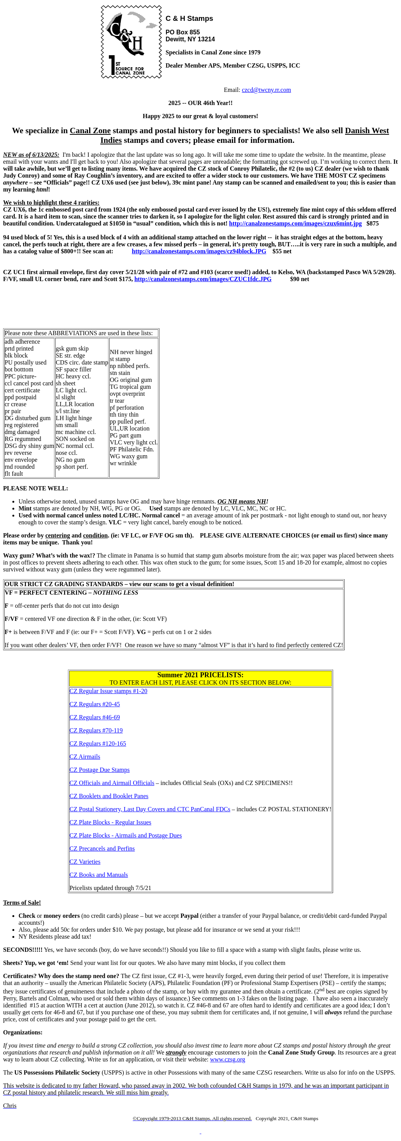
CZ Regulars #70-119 (96, 730)
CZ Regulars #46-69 (94, 717)
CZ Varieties (84, 861)
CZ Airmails (84, 756)
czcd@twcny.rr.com (266, 89)
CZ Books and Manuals (98, 874)
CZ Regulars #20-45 (94, 704)
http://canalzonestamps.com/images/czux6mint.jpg (295, 223)
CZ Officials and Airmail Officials (111, 783)
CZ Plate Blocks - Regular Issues (110, 822)
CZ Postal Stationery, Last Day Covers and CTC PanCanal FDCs (149, 809)
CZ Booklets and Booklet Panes (108, 796)
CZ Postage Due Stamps (99, 769)
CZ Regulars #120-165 (97, 743)
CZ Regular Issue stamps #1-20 (108, 691)
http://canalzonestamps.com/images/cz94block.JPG (199, 251)
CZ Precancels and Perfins (102, 848)
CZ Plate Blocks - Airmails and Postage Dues (125, 835)
